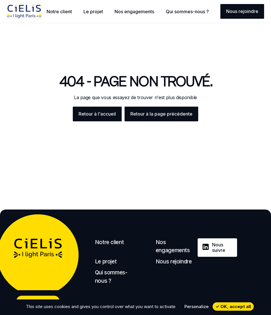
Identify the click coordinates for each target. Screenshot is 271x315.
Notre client (59, 11)
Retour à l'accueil (97, 114)
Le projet (93, 11)
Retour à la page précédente (161, 114)
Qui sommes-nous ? (187, 11)
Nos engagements (134, 11)
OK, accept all (233, 306)
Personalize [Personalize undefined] (196, 306)
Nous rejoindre (242, 11)
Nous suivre (218, 247)
